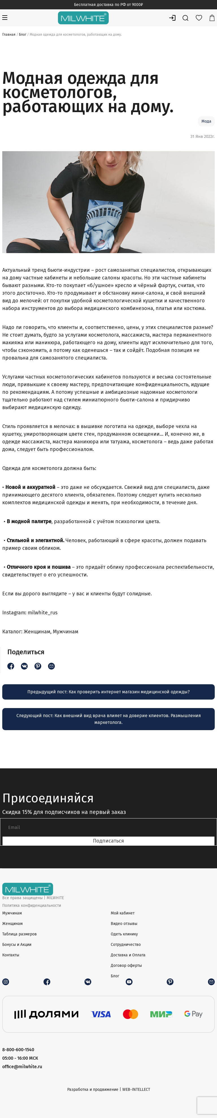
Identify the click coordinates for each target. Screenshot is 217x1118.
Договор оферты (126, 965)
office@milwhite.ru (22, 1066)
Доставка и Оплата (128, 955)
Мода (206, 121)
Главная (9, 35)
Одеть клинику (124, 934)
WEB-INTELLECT (136, 1089)
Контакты (10, 955)
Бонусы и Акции (16, 944)
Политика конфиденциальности (31, 905)
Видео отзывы (124, 923)
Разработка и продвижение (92, 1089)
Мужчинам (65, 632)
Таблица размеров (19, 934)
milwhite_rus (41, 613)
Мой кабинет (122, 913)
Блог (22, 35)
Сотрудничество (126, 944)
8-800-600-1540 (18, 1049)
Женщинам (37, 632)
